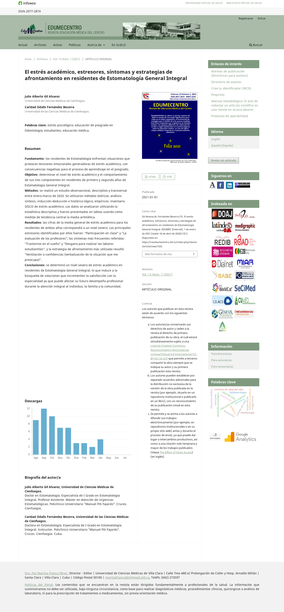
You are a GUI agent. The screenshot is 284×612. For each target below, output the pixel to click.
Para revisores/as (222, 366)
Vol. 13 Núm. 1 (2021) (66, 59)
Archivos (40, 45)
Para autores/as (221, 360)
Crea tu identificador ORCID (231, 88)
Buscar (256, 45)
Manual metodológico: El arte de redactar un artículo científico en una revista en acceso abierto (234, 105)
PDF (169, 177)
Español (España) (222, 145)
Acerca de (94, 45)
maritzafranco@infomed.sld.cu (127, 577)
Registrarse (246, 18)
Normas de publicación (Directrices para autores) (229, 73)
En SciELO (119, 45)
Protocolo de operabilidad (229, 116)
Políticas (75, 45)
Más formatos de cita (158, 254)
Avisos (57, 45)
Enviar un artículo (223, 160)
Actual (22, 45)
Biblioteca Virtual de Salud (244, 2)
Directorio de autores (226, 82)
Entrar (262, 18)
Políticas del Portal (39, 585)
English (215, 139)
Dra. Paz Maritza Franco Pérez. (46, 573)
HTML (152, 177)
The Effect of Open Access (176, 452)
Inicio (28, 59)
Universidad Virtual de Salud (204, 2)
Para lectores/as (221, 354)
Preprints (218, 95)
